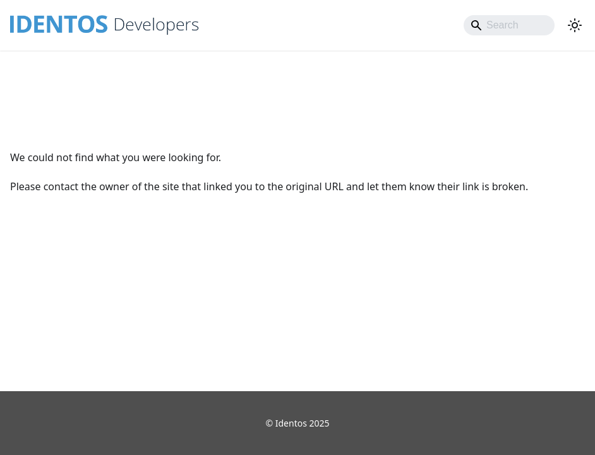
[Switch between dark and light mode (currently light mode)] (575, 25)
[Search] (509, 25)
